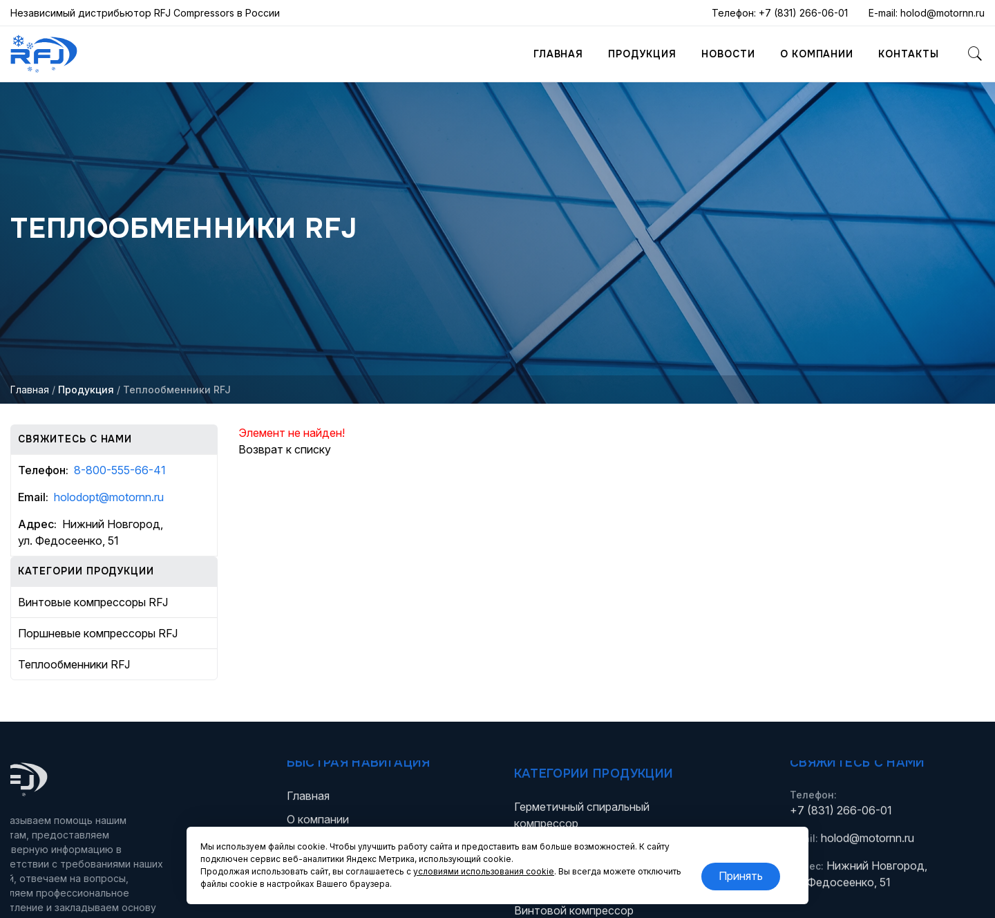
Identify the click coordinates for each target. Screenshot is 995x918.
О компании (817, 54)
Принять (741, 876)
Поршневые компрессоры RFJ (98, 633)
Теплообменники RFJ (74, 664)
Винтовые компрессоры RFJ (93, 602)
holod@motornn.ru (942, 13)
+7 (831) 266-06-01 (803, 13)
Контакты (908, 54)
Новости (728, 54)
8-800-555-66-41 (120, 470)
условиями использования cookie (483, 871)
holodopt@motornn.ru (109, 497)
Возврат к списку (284, 449)
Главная (558, 54)
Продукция (642, 54)
